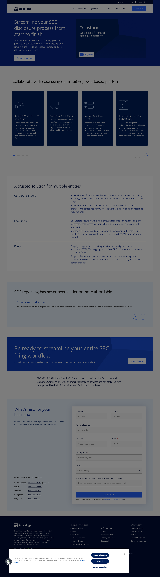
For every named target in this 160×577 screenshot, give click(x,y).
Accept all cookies (100, 555)
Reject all (100, 561)
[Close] (124, 554)
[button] (8, 561)
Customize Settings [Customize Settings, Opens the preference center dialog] (100, 567)
